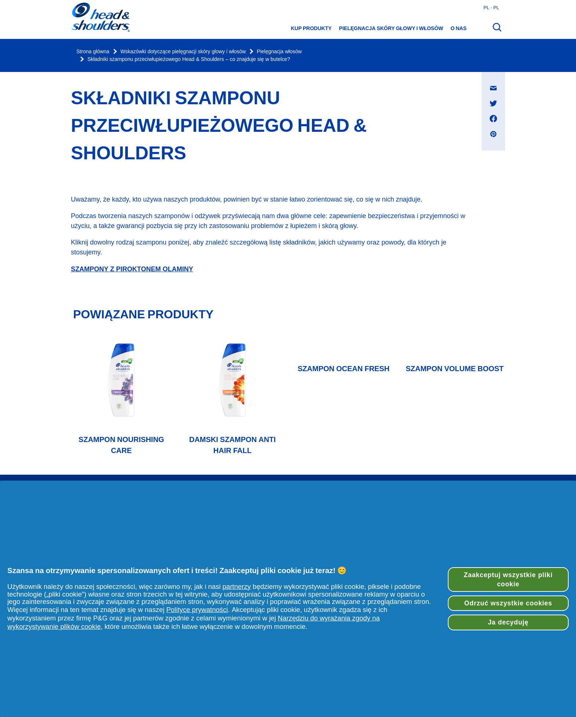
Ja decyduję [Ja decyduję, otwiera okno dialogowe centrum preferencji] (508, 622)
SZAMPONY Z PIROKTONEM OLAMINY (132, 269)
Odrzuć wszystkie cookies (508, 603)
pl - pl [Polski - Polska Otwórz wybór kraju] (491, 7)
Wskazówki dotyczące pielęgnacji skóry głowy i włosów (183, 51)
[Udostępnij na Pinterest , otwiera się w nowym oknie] (493, 134)
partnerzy (237, 586)
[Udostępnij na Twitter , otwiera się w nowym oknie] (493, 103)
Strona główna (92, 51)
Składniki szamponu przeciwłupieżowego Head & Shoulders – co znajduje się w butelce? (188, 59)
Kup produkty (311, 28)
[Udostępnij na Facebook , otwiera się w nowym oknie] (493, 118)
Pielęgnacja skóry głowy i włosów (391, 28)
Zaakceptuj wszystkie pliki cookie (508, 579)
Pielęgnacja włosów (279, 51)
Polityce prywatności (197, 609)
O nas (459, 28)
